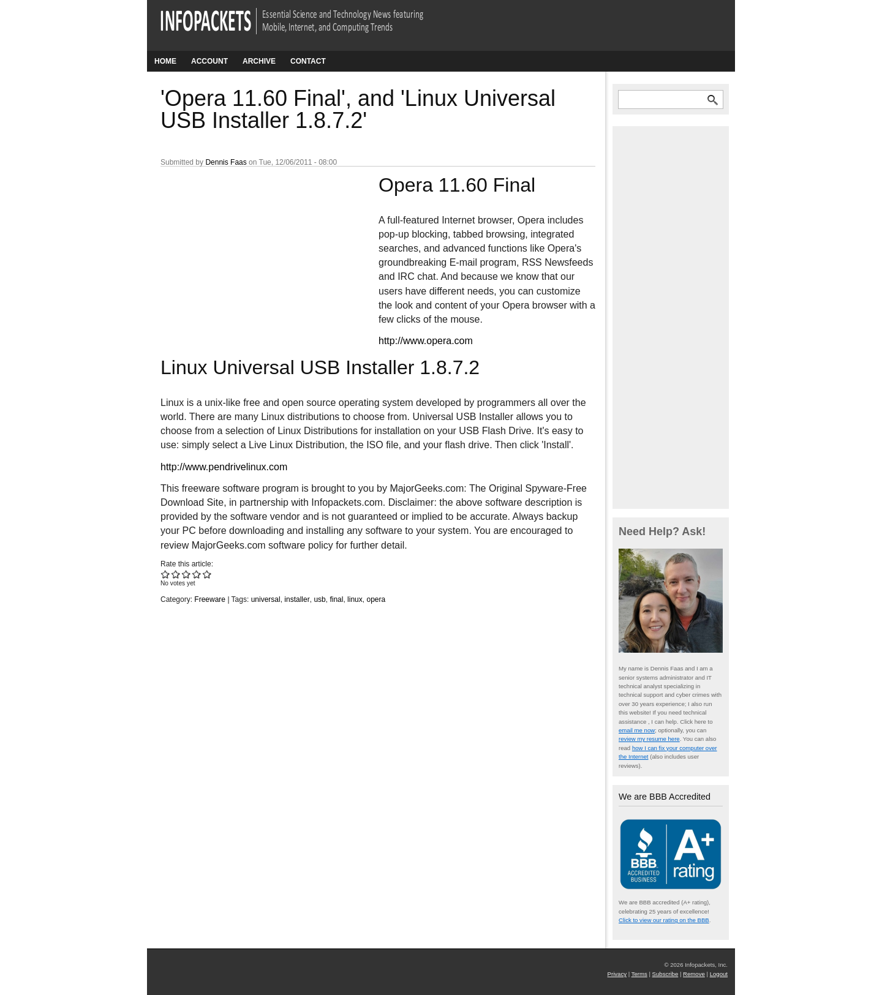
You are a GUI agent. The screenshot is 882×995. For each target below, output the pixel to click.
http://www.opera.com (426, 341)
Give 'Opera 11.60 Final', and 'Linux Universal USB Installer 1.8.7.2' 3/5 (186, 574)
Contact (308, 61)
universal (266, 599)
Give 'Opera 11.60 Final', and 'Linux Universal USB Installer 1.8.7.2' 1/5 (165, 574)
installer (296, 599)
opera (375, 599)
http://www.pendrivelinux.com (223, 467)
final (336, 599)
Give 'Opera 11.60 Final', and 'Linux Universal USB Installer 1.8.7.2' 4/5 (197, 574)
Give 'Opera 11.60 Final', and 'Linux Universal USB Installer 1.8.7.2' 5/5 (207, 574)
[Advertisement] (252, 254)
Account (209, 61)
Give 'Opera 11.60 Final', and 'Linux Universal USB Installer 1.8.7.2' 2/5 (176, 574)
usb (319, 599)
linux (355, 599)
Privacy (617, 974)
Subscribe (665, 974)
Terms (639, 974)
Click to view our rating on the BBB (664, 920)
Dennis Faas (225, 162)
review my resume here (649, 738)
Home (165, 61)
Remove (694, 974)
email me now (637, 730)
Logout (719, 974)
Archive (259, 61)
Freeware (209, 599)
